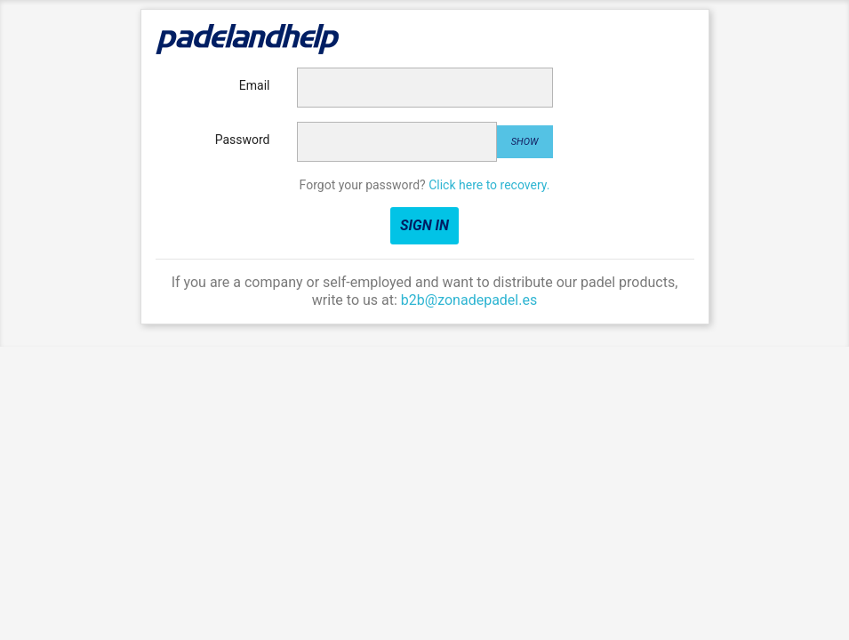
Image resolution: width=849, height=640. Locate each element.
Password (242, 139)
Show (525, 142)
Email (254, 85)
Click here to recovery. (489, 185)
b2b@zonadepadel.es (469, 300)
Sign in (424, 225)
